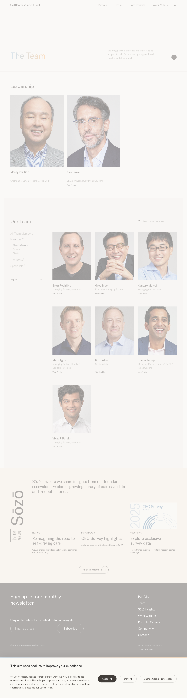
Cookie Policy (46, 687)
